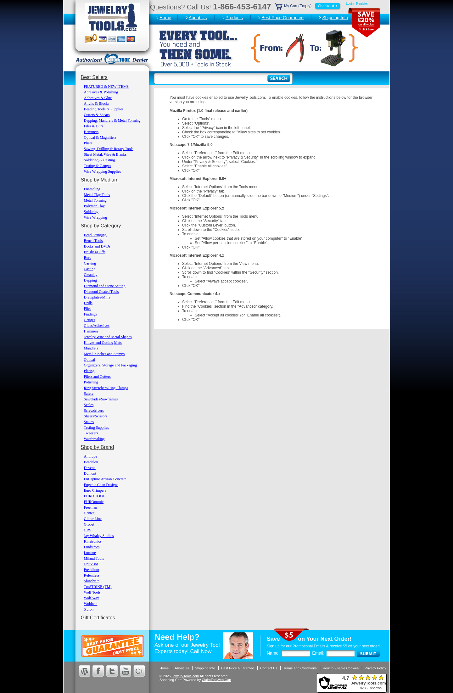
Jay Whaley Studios (99, 536)
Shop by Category (101, 225)
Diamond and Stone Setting (105, 286)
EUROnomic (94, 502)
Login (350, 3)
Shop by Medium (100, 179)
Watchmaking (94, 439)
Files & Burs (93, 126)
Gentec (89, 513)
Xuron (89, 609)
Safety (89, 393)
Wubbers (91, 603)
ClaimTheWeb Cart (216, 680)
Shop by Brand (97, 447)
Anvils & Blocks (96, 103)
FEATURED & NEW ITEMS (106, 86)
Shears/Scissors (96, 416)
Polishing (91, 382)
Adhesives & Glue (98, 98)
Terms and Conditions (299, 668)
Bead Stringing (95, 235)
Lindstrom (92, 547)
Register (362, 3)
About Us (198, 17)
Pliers (88, 143)
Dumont (90, 473)
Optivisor (91, 564)
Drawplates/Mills (97, 297)
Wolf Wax (91, 598)
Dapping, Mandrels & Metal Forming (112, 120)
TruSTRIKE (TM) (98, 586)
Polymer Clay (94, 206)
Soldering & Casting (99, 160)
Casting (90, 269)
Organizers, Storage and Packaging (110, 365)
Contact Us (268, 668)
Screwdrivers (94, 410)
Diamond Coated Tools (101, 291)
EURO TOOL (94, 496)
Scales (89, 405)
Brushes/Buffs (94, 252)
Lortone (90, 552)
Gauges (89, 320)
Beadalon (91, 462)
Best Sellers (94, 77)
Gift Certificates (98, 617)
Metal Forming (95, 200)
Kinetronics (93, 541)
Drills (88, 303)
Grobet (89, 524)
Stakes (89, 422)
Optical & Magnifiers (100, 137)
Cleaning (91, 274)
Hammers (91, 132)
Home (165, 17)
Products (234, 17)
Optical (89, 359)
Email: (318, 653)
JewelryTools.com (185, 676)
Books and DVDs (97, 246)
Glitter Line (93, 519)
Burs (87, 257)
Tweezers (91, 433)
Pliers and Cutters (97, 376)
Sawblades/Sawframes (101, 399)
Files (87, 308)
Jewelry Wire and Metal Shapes (108, 337)
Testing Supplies (96, 427)
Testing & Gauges (97, 166)
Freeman (90, 507)
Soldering (91, 212)
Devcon (90, 468)
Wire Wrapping (95, 217)
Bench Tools (93, 240)
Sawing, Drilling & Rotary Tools (108, 149)
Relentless (91, 575)
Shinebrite (91, 581)
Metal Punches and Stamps (104, 354)
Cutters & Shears (97, 115)
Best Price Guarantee (282, 17)
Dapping (90, 280)
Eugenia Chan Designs (101, 485)
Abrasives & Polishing (101, 92)
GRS (87, 530)
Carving (90, 263)
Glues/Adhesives (96, 325)
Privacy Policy (375, 668)
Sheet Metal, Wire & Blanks (105, 154)
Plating (89, 371)
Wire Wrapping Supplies (102, 171)
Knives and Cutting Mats (103, 342)
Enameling (92, 189)
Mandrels (91, 348)
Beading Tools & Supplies (104, 109)
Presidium (91, 569)
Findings (90, 314)
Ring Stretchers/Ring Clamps (106, 388)
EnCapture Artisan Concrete (105, 479)
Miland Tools (94, 558)
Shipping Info (335, 17)
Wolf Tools (92, 592)
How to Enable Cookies (341, 668)
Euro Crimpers (95, 490)
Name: (273, 653)
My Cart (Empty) (308, 6)
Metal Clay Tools (97, 195)
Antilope (90, 456)
